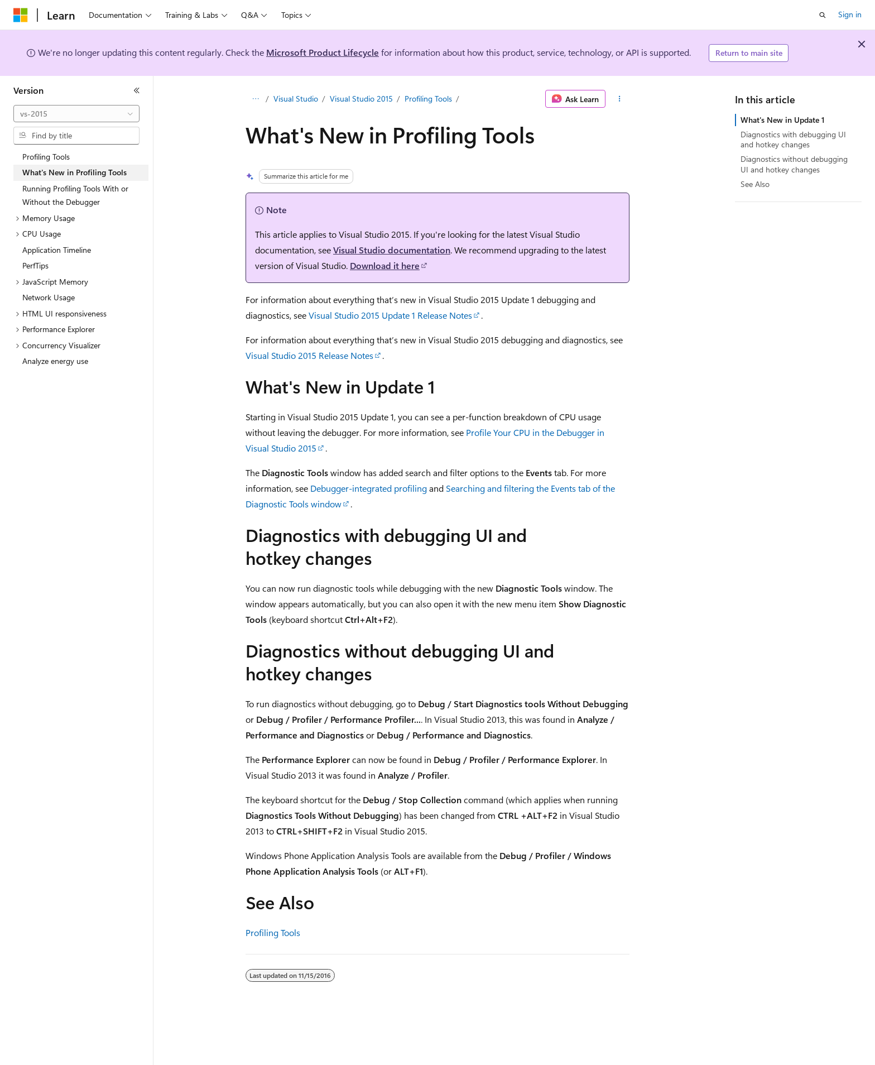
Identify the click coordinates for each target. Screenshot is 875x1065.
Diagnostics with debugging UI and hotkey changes (793, 139)
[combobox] (76, 114)
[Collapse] (136, 90)
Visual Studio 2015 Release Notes (309, 355)
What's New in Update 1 (783, 119)
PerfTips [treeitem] (35, 265)
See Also (755, 184)
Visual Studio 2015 (361, 98)
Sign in (850, 14)
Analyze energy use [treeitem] (55, 361)
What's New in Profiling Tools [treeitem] (74, 172)
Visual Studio (295, 98)
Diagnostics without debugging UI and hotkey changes (794, 163)
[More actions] (619, 99)
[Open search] (822, 15)
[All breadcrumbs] (255, 99)
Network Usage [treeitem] (48, 297)
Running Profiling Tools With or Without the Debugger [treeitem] (75, 195)
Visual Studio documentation (391, 250)
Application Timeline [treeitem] (56, 249)
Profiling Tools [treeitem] (46, 156)
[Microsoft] (20, 15)
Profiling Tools (428, 98)
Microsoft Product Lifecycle (322, 52)
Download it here (385, 265)
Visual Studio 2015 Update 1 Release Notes (390, 315)
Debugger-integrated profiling (368, 488)
